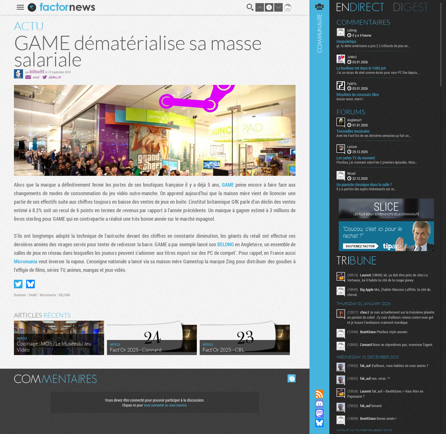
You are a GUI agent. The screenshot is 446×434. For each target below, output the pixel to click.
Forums (350, 112)
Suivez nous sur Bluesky (319, 423)
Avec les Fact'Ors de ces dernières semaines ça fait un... (373, 135)
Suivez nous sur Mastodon (319, 413)
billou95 (37, 71)
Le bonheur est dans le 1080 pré (361, 68)
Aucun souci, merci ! (350, 99)
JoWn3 (352, 57)
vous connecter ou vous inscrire (165, 405)
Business (20, 294)
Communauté (319, 189)
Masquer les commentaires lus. (292, 378)
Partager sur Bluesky (30, 284)
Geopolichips (346, 41)
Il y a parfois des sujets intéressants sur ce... (366, 189)
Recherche (250, 7)
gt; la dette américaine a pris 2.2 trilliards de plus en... (373, 45)
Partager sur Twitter (18, 284)
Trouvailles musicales (352, 131)
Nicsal (351, 173)
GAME (229, 184)
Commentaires (363, 22)
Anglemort (354, 120)
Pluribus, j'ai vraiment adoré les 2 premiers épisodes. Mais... (377, 162)
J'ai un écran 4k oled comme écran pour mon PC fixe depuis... (378, 72)
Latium (352, 146)
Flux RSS (319, 394)
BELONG (226, 244)
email (36, 77)
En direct (360, 7)
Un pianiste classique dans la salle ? (364, 184)
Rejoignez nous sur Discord (319, 403)
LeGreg (352, 30)
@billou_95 (55, 77)
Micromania (26, 261)
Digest (410, 7)
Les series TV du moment (355, 158)
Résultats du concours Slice (357, 94)
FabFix (351, 83)
